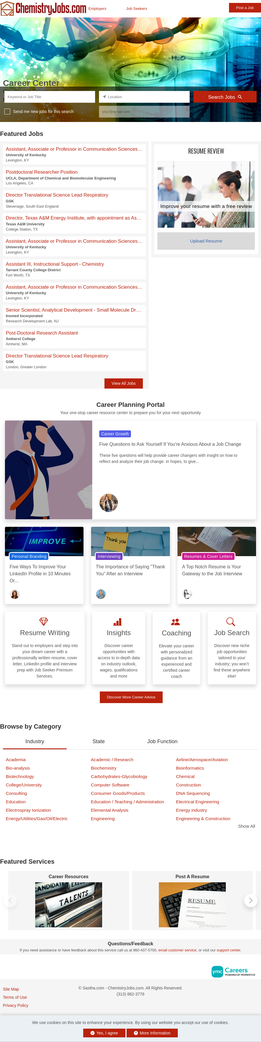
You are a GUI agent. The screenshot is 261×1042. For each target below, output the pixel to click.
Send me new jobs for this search (43, 111)
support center (228, 950)
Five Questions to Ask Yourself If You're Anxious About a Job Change (170, 444)
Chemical (185, 776)
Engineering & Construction (203, 818)
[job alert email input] (144, 112)
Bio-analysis (18, 768)
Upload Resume (206, 240)
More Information (152, 1033)
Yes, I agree (104, 1033)
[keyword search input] (49, 97)
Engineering (103, 818)
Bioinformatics (190, 768)
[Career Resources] (68, 904)
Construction (188, 784)
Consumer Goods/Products (118, 793)
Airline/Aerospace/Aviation (202, 759)
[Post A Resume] (192, 904)
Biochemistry (103, 768)
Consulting (16, 793)
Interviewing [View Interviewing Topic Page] (109, 556)
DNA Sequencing (193, 793)
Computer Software (110, 784)
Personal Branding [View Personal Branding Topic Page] (29, 556)
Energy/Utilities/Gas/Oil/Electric (37, 818)
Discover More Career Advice (131, 697)
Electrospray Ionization (28, 810)
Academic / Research (112, 759)
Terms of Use (15, 997)
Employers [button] (97, 8)
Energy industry (191, 810)
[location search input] (144, 97)
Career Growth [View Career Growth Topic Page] (115, 434)
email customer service (177, 950)
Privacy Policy (15, 1005)
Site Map (11, 989)
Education (16, 801)
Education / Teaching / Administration (127, 801)
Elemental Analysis (109, 810)
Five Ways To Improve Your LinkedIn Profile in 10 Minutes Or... (40, 573)
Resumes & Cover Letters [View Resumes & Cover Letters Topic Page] (208, 556)
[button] (251, 900)
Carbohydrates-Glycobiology (119, 776)
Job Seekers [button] (136, 8)
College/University (24, 784)
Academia (16, 759)
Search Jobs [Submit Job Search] (225, 97)
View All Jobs (124, 383)
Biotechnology (20, 776)
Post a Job (245, 8)
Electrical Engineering (197, 801)
